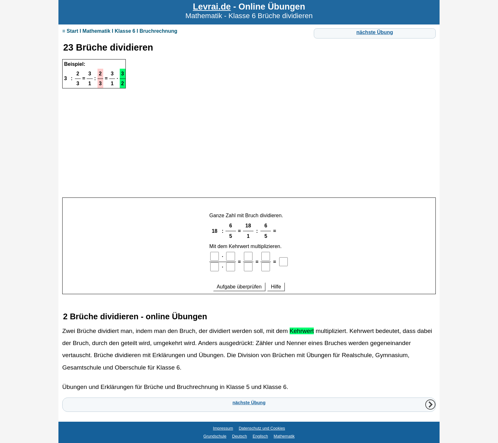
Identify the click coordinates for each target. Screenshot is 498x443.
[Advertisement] (249, 149)
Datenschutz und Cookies (262, 428)
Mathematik (284, 436)
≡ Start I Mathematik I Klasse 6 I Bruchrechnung (119, 31)
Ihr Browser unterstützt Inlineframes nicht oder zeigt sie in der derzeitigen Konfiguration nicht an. (249, 250)
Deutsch (239, 436)
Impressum (223, 428)
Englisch (260, 436)
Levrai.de (212, 6)
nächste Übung (374, 32)
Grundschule (214, 436)
